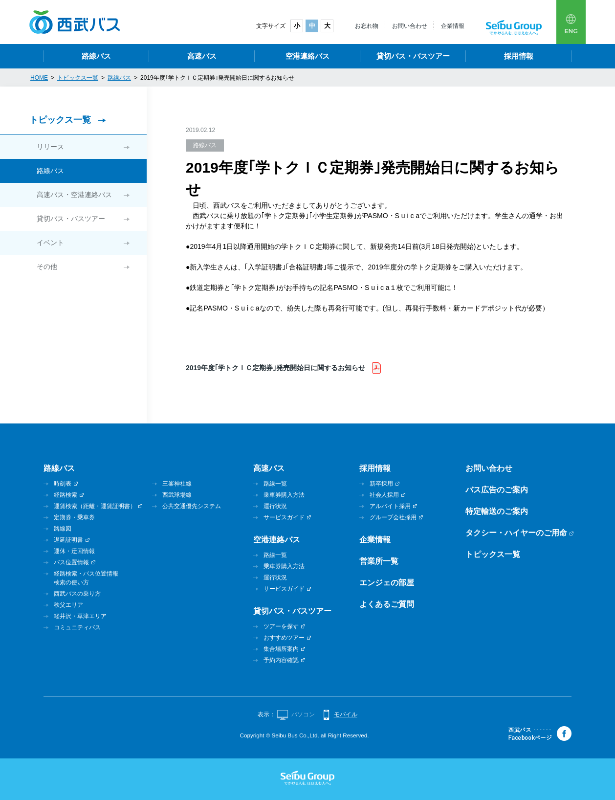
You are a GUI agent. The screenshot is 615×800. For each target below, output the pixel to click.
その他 (47, 266)
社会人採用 (384, 494)
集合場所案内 (281, 648)
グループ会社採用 (393, 517)
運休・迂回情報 (74, 551)
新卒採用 (381, 483)
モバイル (345, 714)
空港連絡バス (307, 56)
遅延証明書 (68, 539)
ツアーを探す (281, 626)
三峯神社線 (177, 483)
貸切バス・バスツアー (413, 56)
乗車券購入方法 (284, 494)
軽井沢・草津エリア (80, 616)
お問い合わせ (409, 25)
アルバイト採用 (390, 506)
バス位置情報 (71, 562)
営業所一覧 (378, 561)
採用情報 (518, 56)
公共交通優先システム (191, 506)
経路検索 (65, 494)
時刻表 (62, 483)
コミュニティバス (77, 627)
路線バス (96, 56)
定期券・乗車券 (74, 517)
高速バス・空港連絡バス (74, 195)
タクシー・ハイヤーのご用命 (516, 533)
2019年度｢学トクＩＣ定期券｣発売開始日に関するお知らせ (276, 368)
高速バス (202, 56)
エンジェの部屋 (386, 582)
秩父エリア (68, 604)
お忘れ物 (366, 25)
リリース (50, 147)
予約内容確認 (281, 660)
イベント (50, 242)
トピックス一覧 (60, 120)
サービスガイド (284, 517)
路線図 (62, 528)
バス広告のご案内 (496, 490)
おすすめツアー (284, 637)
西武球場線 (177, 494)
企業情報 (452, 25)
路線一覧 (275, 483)
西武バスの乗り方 (77, 593)
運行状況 (275, 506)
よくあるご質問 (386, 604)
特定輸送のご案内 (496, 511)
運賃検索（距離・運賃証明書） (95, 506)
